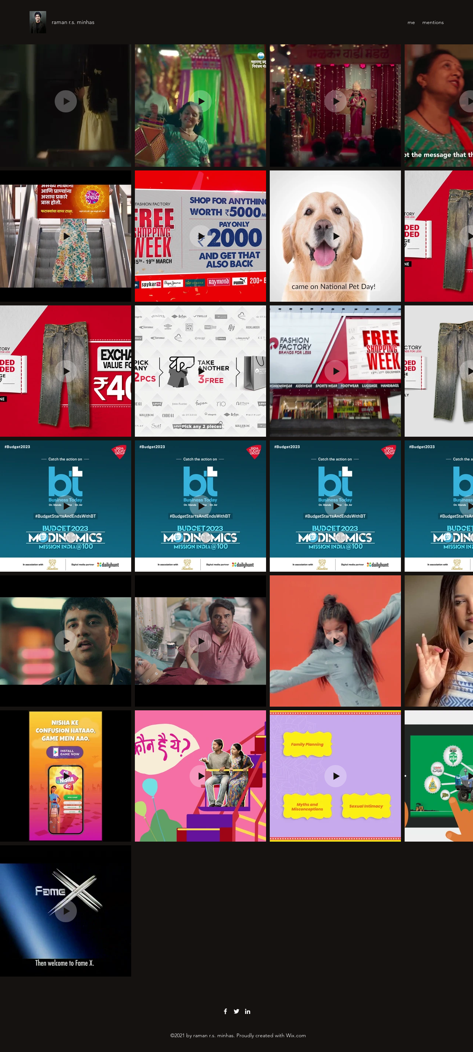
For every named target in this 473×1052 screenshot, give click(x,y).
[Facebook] (225, 1011)
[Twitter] (236, 1011)
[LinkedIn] (247, 1011)
